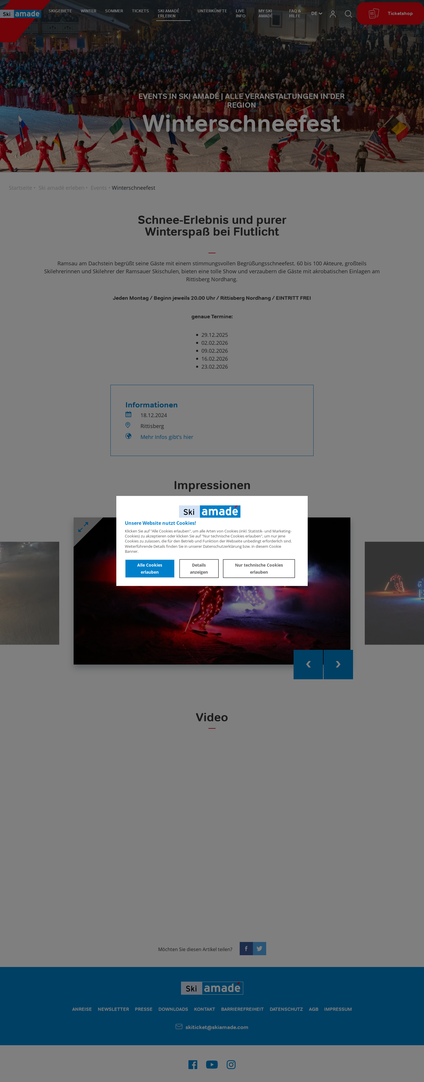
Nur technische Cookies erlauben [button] (259, 568)
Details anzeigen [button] (199, 568)
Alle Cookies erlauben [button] (149, 568)
